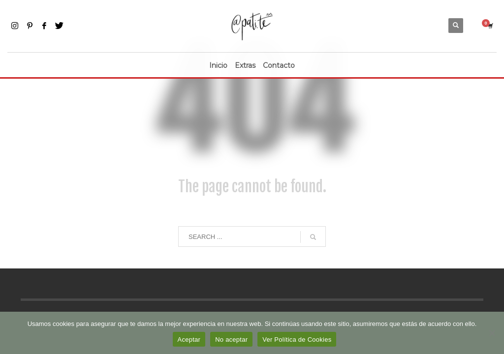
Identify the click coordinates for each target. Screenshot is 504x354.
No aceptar (231, 339)
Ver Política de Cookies (296, 339)
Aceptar (189, 339)
